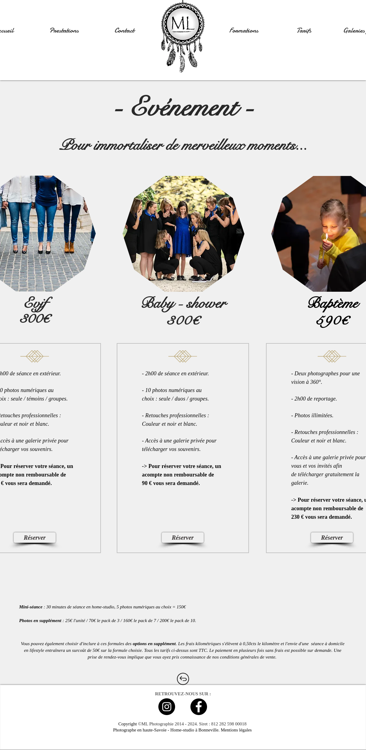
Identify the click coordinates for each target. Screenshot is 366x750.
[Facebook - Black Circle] (198, 706)
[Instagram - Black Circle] (166, 706)
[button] (64, 30)
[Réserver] (35, 537)
